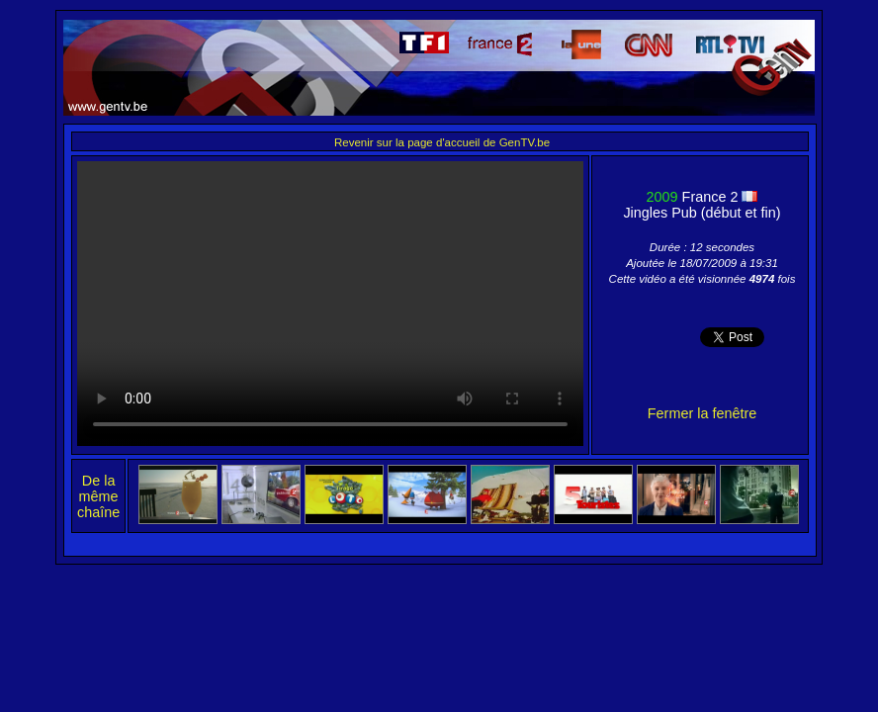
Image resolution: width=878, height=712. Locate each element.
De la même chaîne (98, 496)
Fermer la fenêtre (702, 413)
